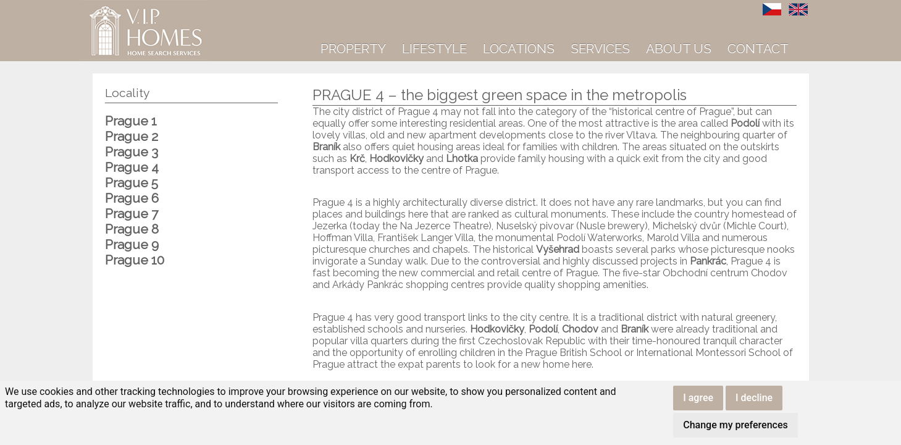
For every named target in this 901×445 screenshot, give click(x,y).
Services (600, 48)
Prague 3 (131, 151)
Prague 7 (131, 213)
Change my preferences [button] (735, 425)
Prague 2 (131, 136)
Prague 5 (131, 182)
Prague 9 (132, 244)
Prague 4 (132, 167)
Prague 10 (134, 260)
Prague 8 (132, 229)
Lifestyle (434, 48)
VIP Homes (110, 7)
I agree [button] (698, 398)
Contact (758, 48)
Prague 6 (132, 198)
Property (353, 48)
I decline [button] (754, 398)
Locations (519, 48)
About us (678, 48)
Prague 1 (131, 121)
